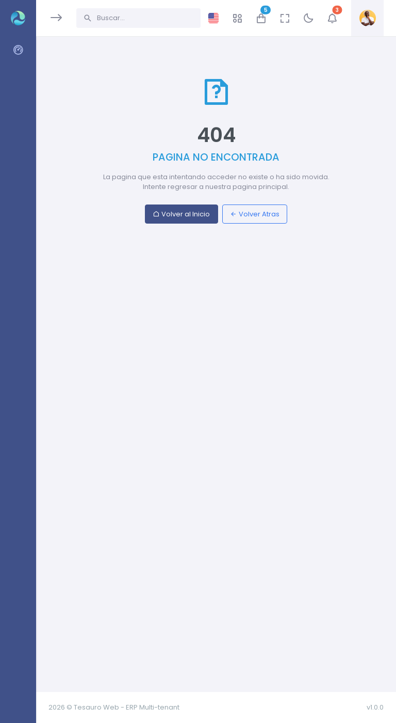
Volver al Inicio (181, 214)
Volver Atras (254, 214)
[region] (18, 355)
